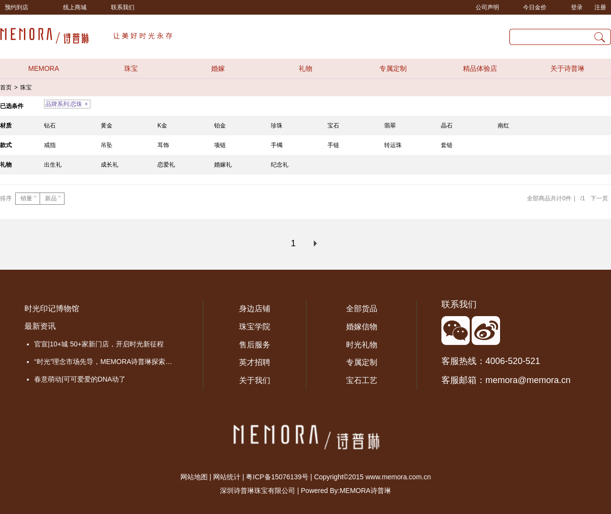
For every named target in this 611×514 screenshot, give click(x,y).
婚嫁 (218, 68)
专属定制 (393, 68)
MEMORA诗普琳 (365, 490)
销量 (26, 198)
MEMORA (43, 68)
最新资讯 (40, 326)
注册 (600, 7)
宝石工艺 (361, 380)
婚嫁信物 (361, 326)
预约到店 (16, 7)
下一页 (599, 198)
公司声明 (487, 7)
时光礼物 (361, 345)
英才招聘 (254, 362)
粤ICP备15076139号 (277, 477)
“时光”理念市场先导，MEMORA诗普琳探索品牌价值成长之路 (106, 361)
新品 (51, 198)
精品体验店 (480, 68)
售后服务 (254, 345)
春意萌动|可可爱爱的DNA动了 (80, 379)
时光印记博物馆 (51, 308)
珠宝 (131, 68)
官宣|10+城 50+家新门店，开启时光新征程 (99, 344)
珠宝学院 (254, 326)
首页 (6, 87)
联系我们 (122, 7)
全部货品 (361, 308)
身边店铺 (254, 308)
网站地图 (194, 477)
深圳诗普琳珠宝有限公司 (257, 490)
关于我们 (254, 380)
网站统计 (226, 477)
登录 (577, 7)
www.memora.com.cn (398, 477)
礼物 (305, 68)
